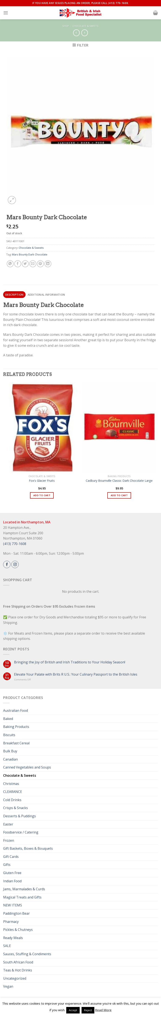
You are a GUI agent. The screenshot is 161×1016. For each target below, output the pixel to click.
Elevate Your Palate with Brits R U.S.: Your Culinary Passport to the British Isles (75, 674)
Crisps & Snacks (15, 808)
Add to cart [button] (41, 495)
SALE (7, 945)
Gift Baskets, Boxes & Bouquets (28, 848)
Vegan (8, 986)
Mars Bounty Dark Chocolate (29, 254)
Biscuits (9, 735)
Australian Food (15, 710)
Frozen (8, 840)
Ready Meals (13, 937)
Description (14, 294)
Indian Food (12, 881)
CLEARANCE (12, 791)
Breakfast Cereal (16, 743)
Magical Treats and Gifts (22, 897)
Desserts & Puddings (19, 816)
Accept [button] (73, 1010)
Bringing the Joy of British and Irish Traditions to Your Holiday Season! (69, 662)
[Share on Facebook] (17, 263)
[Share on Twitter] (25, 263)
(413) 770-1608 (14, 543)
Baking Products (16, 726)
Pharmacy (11, 921)
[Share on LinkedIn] (47, 263)
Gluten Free (12, 872)
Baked (8, 718)
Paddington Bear (16, 913)
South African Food (18, 962)
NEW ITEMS (12, 905)
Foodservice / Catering (20, 832)
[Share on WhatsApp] (10, 263)
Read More (103, 1010)
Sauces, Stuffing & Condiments (27, 954)
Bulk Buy (10, 751)
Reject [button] (88, 1010)
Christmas (11, 783)
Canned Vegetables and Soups (27, 767)
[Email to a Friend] (32, 263)
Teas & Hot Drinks (17, 970)
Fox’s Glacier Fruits (42, 481)
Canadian (10, 759)
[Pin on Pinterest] (40, 263)
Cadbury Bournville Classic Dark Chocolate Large (119, 481)
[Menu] (5, 13)
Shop (65, 26)
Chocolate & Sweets (86, 26)
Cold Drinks (12, 800)
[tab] (14, 294)
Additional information (46, 294)
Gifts (6, 864)
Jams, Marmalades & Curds (24, 889)
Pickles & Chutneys (18, 929)
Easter (8, 824)
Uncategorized (14, 978)
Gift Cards (11, 856)
